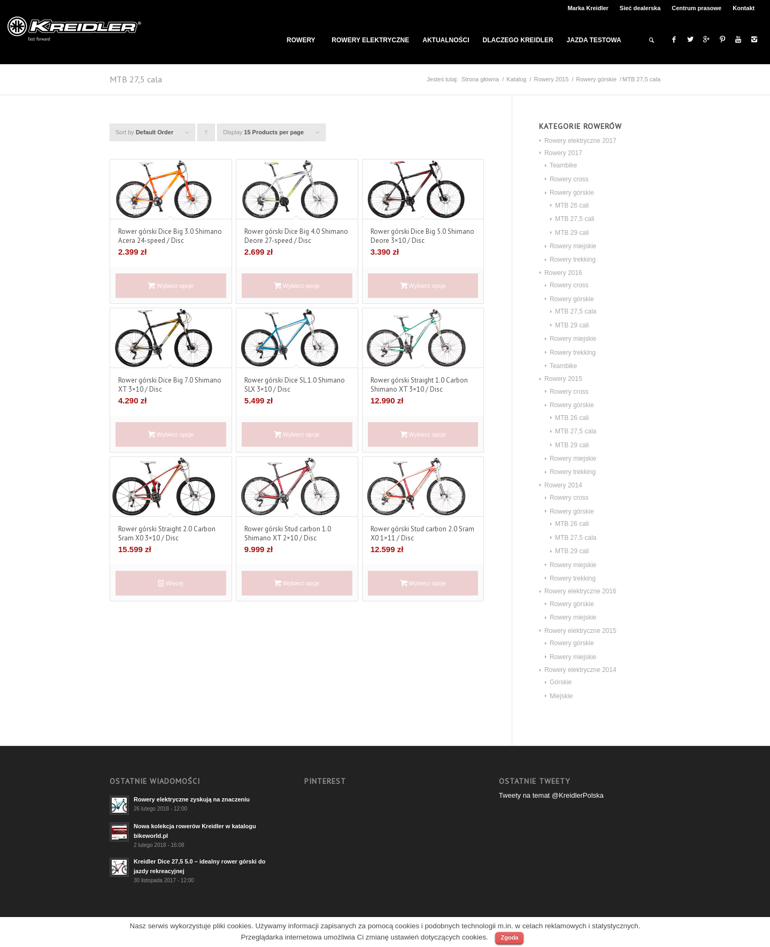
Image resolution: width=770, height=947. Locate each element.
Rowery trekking (573, 259)
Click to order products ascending (206, 135)
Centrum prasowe (696, 8)
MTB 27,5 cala (575, 311)
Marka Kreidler (587, 8)
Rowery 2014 (563, 485)
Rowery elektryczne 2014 (580, 670)
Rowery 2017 (563, 153)
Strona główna (480, 79)
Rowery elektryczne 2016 (580, 591)
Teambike (563, 165)
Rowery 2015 (551, 79)
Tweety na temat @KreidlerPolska (551, 795)
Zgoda (509, 937)
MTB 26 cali (572, 205)
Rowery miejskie (573, 246)
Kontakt (743, 8)
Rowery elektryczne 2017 (580, 140)
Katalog (516, 79)
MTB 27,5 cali (574, 219)
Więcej (170, 583)
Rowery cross (569, 179)
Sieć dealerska (640, 8)
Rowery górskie (596, 79)
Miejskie (561, 696)
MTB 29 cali (572, 232)
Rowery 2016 (563, 273)
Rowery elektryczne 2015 (580, 631)
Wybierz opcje (171, 285)
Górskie (561, 682)
